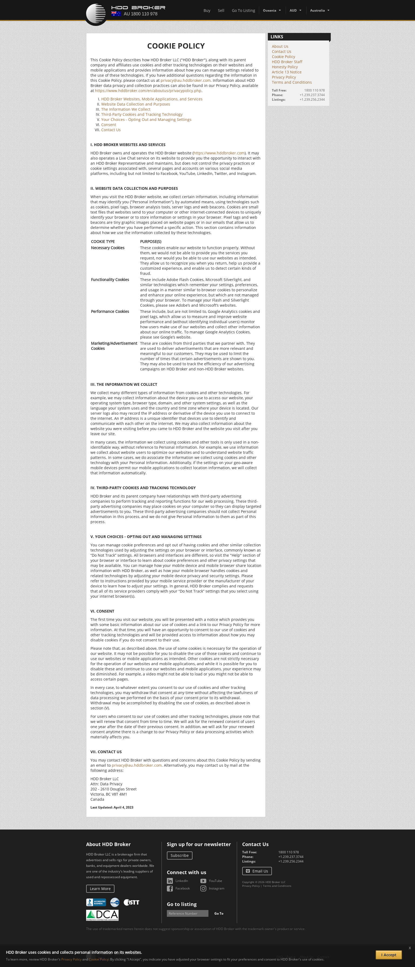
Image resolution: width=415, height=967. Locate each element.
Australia (317, 10)
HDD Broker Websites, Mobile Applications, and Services (152, 99)
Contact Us (111, 129)
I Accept (388, 954)
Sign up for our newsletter (199, 844)
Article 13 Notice (287, 72)
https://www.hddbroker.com (219, 152)
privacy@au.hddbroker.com (186, 80)
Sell (221, 10)
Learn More (100, 888)
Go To (218, 913)
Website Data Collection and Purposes (135, 104)
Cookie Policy (283, 56)
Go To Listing (243, 10)
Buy (207, 10)
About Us (280, 46)
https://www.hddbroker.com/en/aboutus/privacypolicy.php (148, 90)
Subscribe (180, 855)
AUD (293, 10)
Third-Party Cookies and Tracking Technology (142, 114)
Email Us (260, 871)
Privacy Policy (284, 77)
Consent (108, 124)
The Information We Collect (125, 109)
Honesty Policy (285, 66)
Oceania (269, 10)
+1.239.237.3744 (312, 95)
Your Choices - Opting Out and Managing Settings (146, 119)
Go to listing (182, 904)
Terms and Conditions (292, 82)
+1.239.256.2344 (312, 99)
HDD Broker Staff (287, 61)
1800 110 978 (314, 90)
